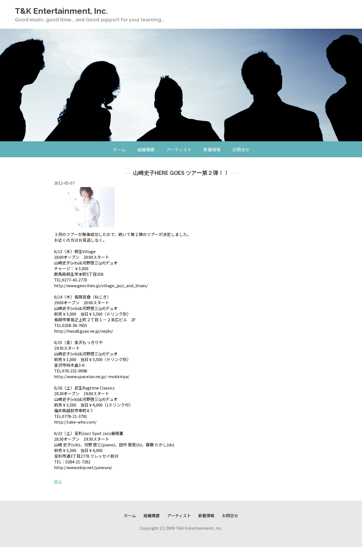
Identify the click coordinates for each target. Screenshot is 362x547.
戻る (58, 481)
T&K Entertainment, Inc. (61, 11)
